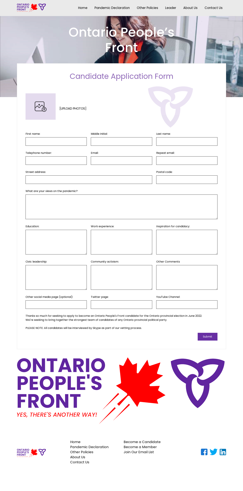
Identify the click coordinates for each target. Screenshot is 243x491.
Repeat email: (165, 153)
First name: (33, 134)
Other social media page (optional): (49, 297)
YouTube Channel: (168, 297)
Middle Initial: (99, 134)
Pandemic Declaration (112, 8)
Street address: (36, 172)
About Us (190, 8)
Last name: (163, 134)
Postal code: (164, 172)
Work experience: (102, 226)
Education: (32, 226)
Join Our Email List (139, 454)
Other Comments (168, 262)
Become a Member (140, 449)
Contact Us (214, 8)
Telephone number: (39, 153)
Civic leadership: (36, 262)
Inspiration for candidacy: (173, 226)
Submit (207, 337)
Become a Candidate (142, 444)
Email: (94, 153)
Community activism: (105, 262)
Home (82, 8)
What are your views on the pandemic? (52, 191)
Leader (170, 8)
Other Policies (147, 8)
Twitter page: (100, 297)
